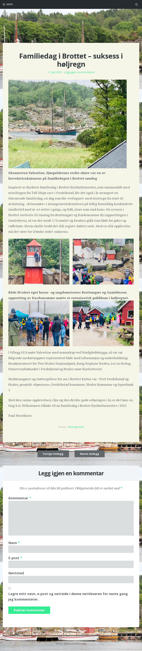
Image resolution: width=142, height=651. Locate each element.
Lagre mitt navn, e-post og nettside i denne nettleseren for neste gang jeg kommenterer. (68, 596)
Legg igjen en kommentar (79, 72)
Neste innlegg (89, 454)
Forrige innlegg (53, 454)
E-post (15, 558)
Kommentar (19, 498)
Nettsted (16, 573)
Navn (14, 543)
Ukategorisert (76, 427)
